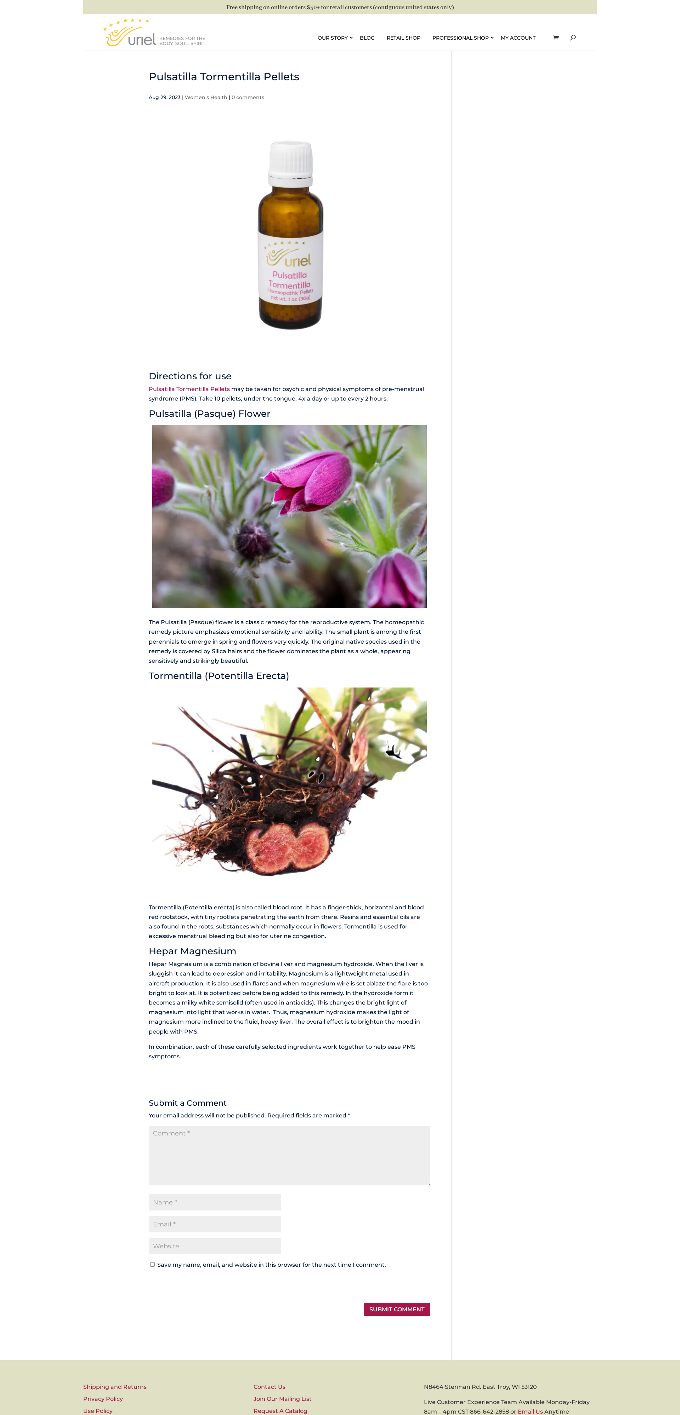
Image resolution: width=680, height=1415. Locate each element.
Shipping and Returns (115, 1387)
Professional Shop (460, 37)
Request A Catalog (280, 1411)
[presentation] (197, 1287)
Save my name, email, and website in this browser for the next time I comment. (271, 1264)
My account (518, 37)
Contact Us (269, 1387)
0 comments (248, 97)
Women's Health (206, 97)
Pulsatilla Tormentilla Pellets (189, 389)
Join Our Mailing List (283, 1399)
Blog (367, 37)
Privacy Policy (103, 1399)
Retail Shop (403, 37)
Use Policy (98, 1411)
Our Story (333, 37)
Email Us (530, 1411)
